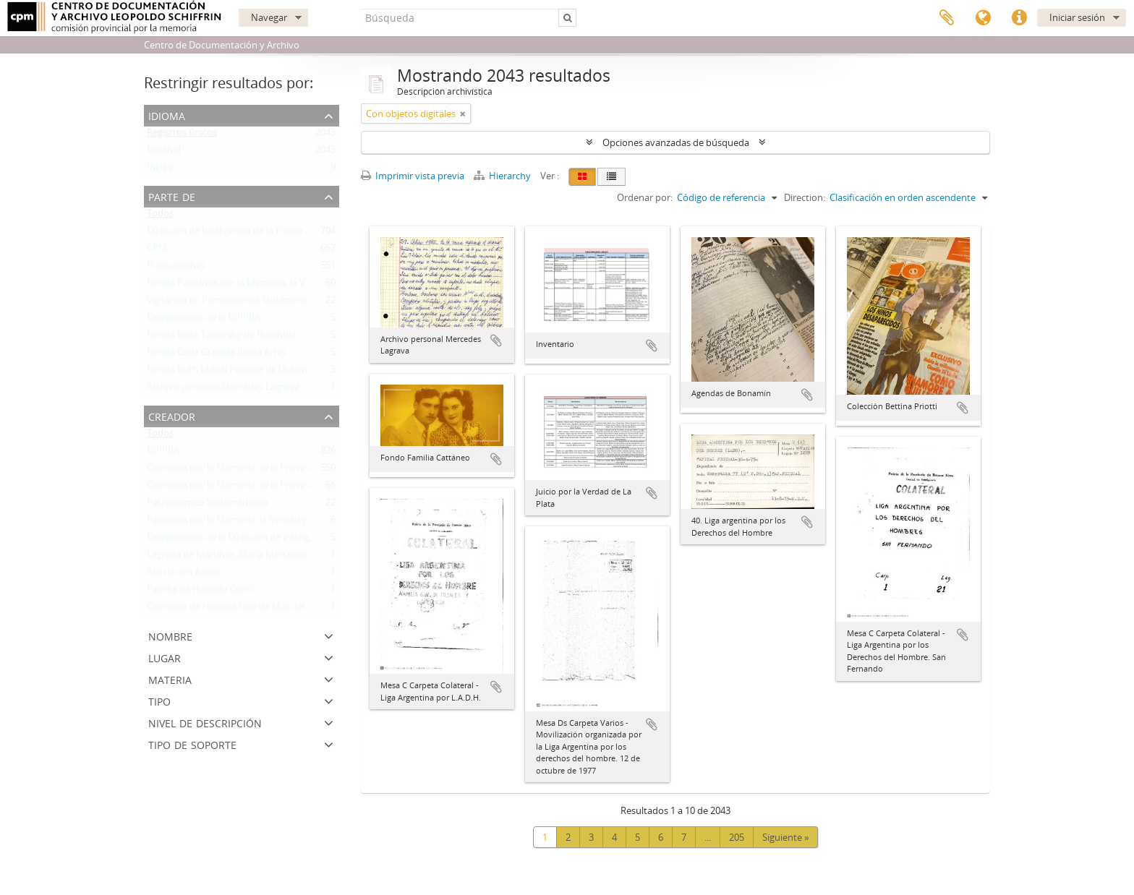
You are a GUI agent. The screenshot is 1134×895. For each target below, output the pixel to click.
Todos (160, 216)
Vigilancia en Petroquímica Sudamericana (235, 302)
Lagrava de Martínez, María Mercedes (227, 557)
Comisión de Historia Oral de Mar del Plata (237, 609)
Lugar (164, 657)
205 (736, 837)
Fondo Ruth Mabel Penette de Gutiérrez (232, 372)
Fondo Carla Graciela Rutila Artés (216, 354)
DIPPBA (163, 453)
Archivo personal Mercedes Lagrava (223, 389)
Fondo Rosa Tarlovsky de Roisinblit (222, 337)
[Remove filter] (463, 113)
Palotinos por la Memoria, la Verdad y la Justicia (248, 522)
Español (164, 152)
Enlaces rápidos (1019, 18)
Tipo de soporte (192, 743)
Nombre (170, 635)
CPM (157, 250)
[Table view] (611, 177)
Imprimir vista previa (412, 175)
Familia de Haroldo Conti (200, 592)
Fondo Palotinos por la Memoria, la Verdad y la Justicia (263, 285)
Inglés (159, 169)
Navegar (269, 17)
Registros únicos (182, 135)
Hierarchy (503, 175)
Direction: (804, 197)
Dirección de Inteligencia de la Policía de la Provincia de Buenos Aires (292, 233)
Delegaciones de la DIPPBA (203, 320)
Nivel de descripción (205, 722)
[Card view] (582, 177)
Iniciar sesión (1077, 17)
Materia (170, 678)
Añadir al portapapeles (496, 340)
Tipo (159, 700)
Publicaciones (176, 268)
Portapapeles (947, 18)
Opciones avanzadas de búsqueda (675, 142)
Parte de (171, 195)
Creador (171, 415)
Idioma (983, 18)
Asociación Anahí (183, 574)
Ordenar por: (645, 197)
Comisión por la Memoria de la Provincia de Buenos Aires (269, 470)
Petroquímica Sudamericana (207, 505)
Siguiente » (785, 837)
